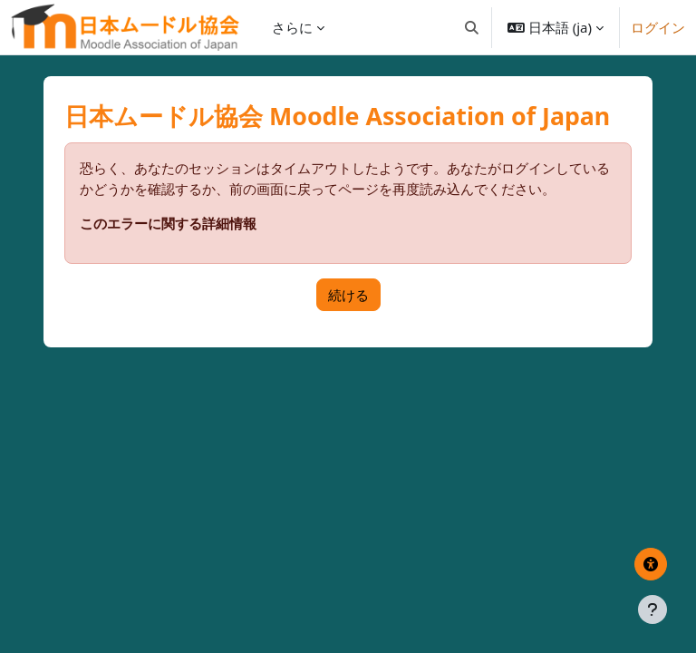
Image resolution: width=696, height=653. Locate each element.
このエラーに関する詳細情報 (168, 223)
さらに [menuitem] (292, 27)
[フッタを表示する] (652, 609)
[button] (472, 27)
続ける (348, 295)
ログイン (658, 27)
